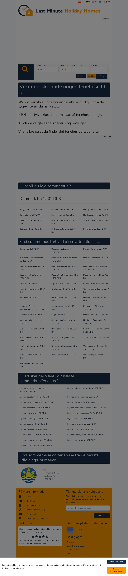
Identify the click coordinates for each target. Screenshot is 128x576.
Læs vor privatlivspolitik (116, 570)
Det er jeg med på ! (116, 561)
